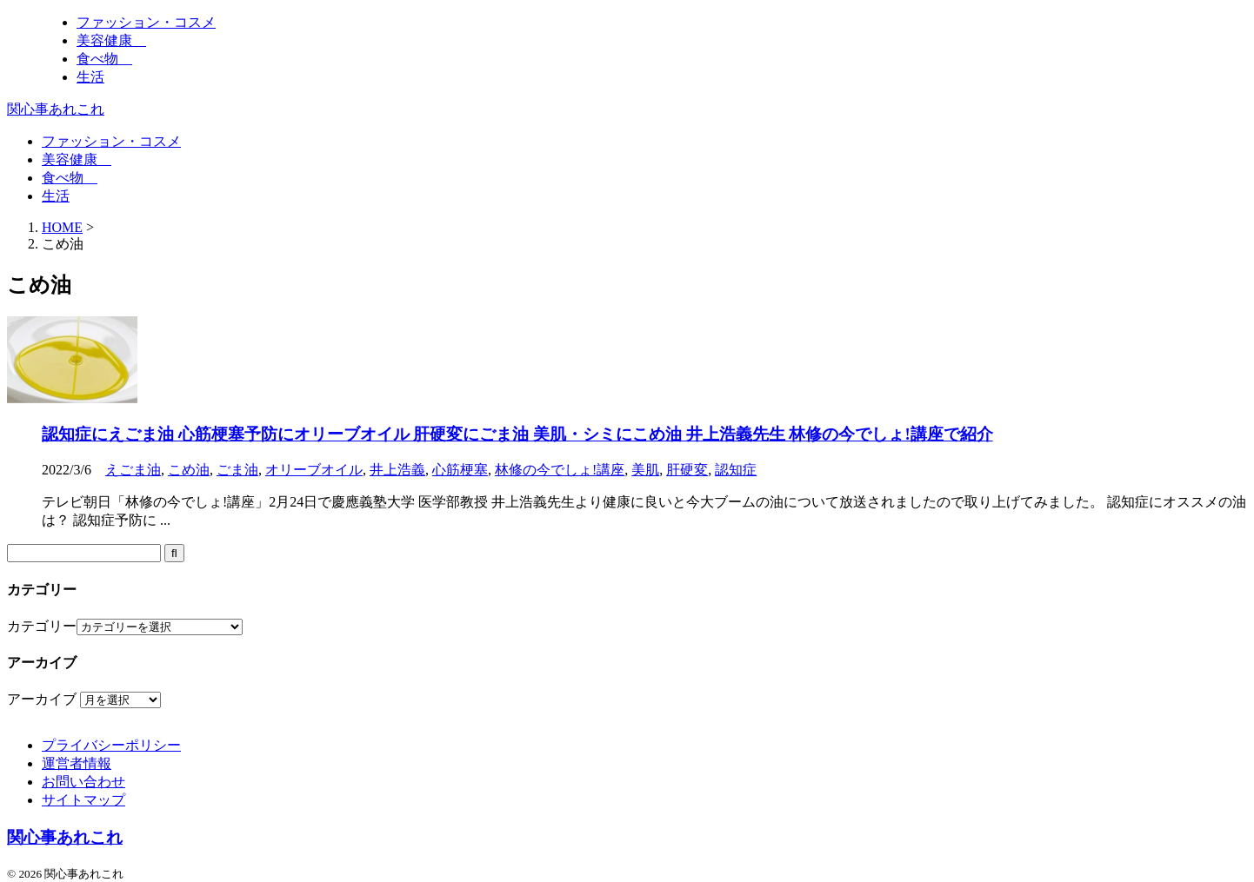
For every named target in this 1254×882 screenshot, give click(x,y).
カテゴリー (42, 626)
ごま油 (237, 469)
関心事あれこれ (55, 109)
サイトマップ (83, 799)
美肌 (645, 469)
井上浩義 (397, 469)
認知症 (736, 469)
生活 (56, 196)
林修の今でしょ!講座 (559, 469)
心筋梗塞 (460, 469)
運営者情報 (76, 763)
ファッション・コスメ (111, 141)
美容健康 (76, 159)
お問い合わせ (83, 781)
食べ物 (69, 177)
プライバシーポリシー (111, 745)
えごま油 (133, 469)
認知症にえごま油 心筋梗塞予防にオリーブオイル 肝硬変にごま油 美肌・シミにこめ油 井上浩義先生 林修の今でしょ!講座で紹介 (517, 434)
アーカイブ (42, 699)
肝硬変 (687, 469)
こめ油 (189, 469)
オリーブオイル (314, 469)
